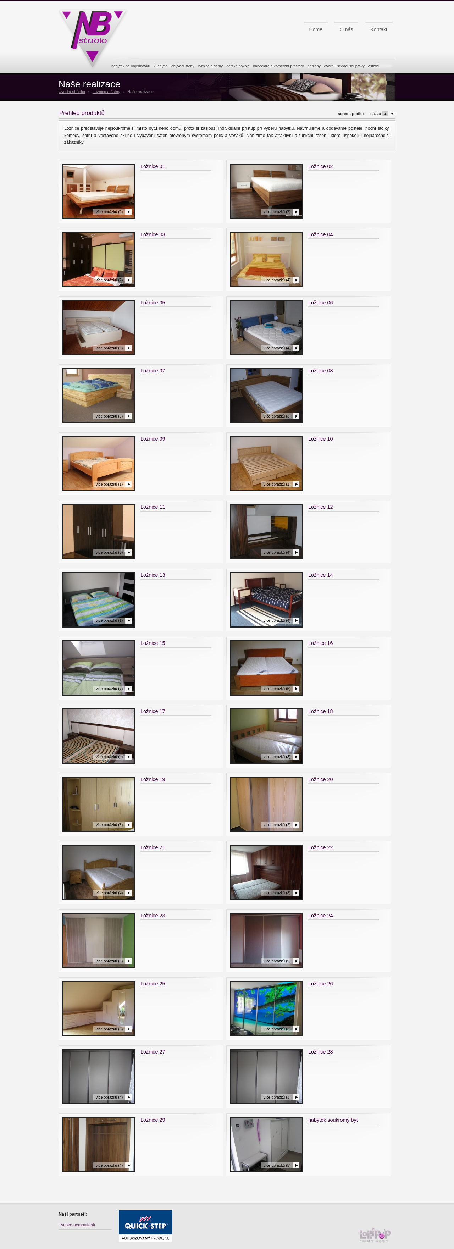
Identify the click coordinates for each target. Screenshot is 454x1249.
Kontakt (379, 29)
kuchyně (161, 66)
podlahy (314, 66)
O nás (346, 29)
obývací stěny (182, 66)
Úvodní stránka (72, 91)
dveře (329, 66)
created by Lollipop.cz (376, 1235)
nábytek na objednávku (130, 66)
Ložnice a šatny (106, 91)
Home (315, 29)
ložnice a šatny (210, 66)
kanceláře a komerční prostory (278, 66)
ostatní (374, 66)
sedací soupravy (350, 66)
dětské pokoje (238, 66)
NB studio (96, 36)
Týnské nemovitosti (77, 1224)
